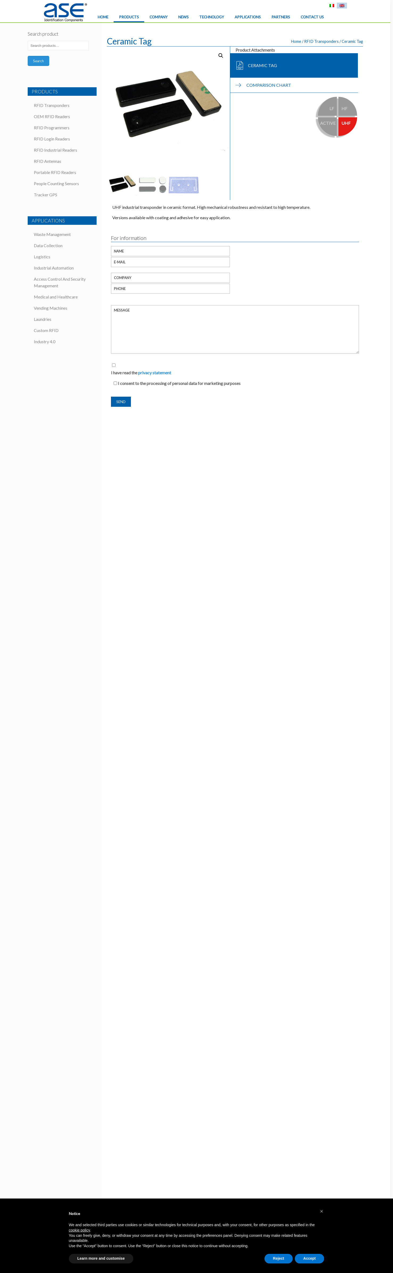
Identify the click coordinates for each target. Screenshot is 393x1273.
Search (38, 61)
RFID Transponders (321, 41)
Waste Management (52, 234)
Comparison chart (268, 85)
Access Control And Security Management (60, 282)
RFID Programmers (51, 127)
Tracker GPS (45, 194)
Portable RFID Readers (55, 172)
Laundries (42, 319)
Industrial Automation (54, 267)
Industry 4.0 (44, 341)
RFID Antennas (47, 161)
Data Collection (48, 245)
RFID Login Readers (52, 138)
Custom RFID (46, 330)
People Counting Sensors (56, 183)
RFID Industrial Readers (55, 149)
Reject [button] (278, 1258)
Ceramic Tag (262, 65)
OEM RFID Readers (52, 116)
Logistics (42, 256)
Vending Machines (50, 307)
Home (296, 41)
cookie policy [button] (79, 1230)
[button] (321, 1211)
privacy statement (154, 372)
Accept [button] (309, 1258)
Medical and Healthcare (56, 296)
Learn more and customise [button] (101, 1258)
